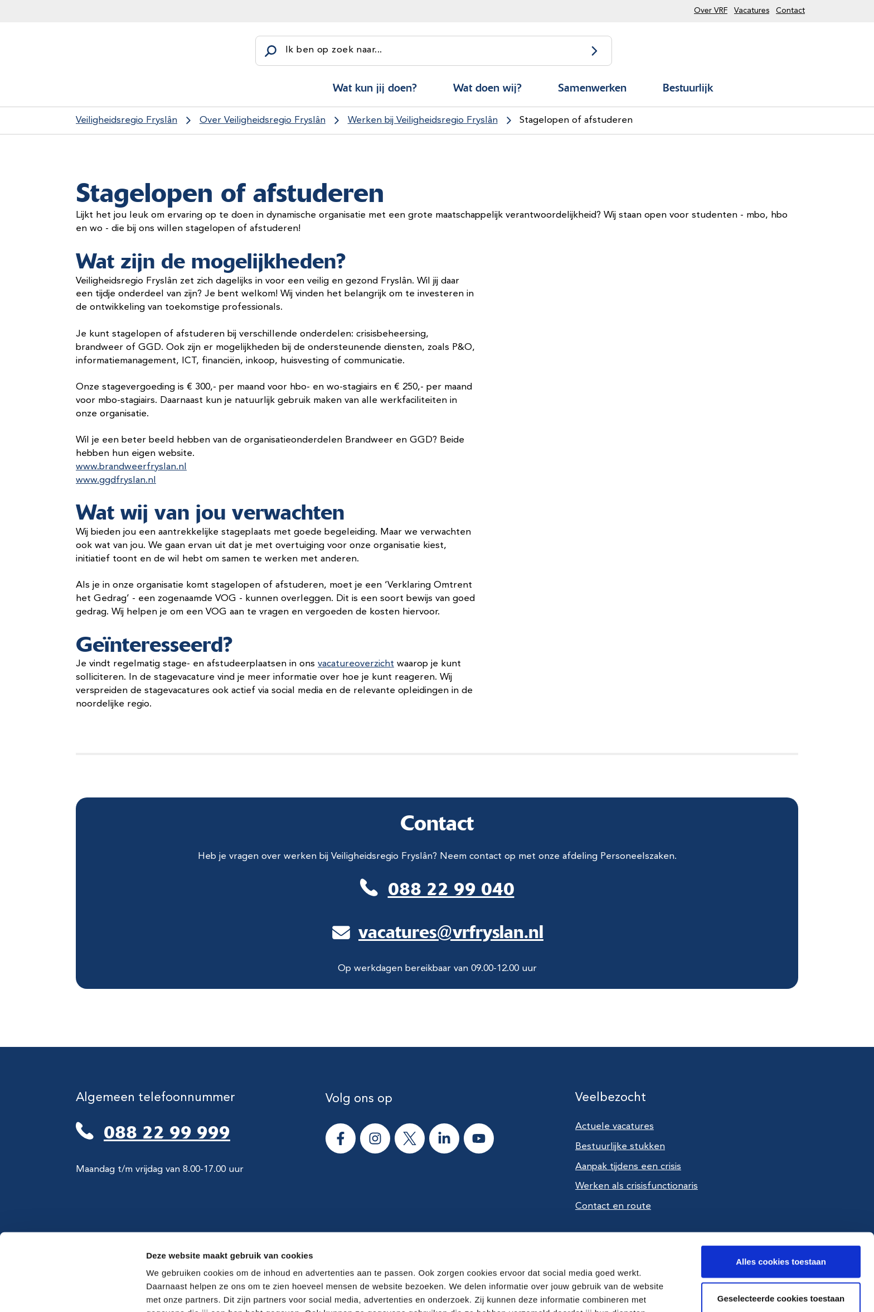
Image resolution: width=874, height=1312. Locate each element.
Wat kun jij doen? (374, 87)
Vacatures (751, 11)
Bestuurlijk (688, 87)
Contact (790, 11)
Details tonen (602, 1290)
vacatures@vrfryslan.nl (450, 932)
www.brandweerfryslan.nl (131, 467)
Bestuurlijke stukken (620, 1146)
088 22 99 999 (167, 1132)
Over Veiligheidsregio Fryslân (263, 120)
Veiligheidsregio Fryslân (126, 120)
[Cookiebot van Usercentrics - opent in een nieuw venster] (72, 1290)
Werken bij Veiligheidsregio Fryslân (423, 120)
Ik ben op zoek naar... (333, 50)
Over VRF (710, 11)
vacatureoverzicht (356, 664)
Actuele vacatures (614, 1126)
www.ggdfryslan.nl (116, 480)
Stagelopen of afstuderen (576, 120)
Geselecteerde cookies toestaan (780, 1226)
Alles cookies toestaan (781, 1189)
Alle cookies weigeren (781, 1262)
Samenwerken (592, 87)
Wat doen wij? (487, 87)
